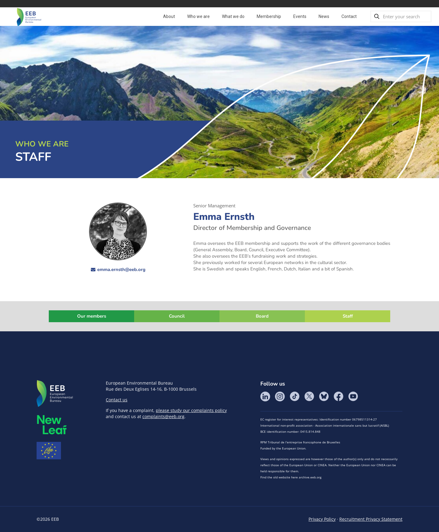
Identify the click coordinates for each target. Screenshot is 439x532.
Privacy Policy (322, 519)
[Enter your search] (400, 16)
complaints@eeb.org (163, 416)
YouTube (353, 396)
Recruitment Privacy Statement (370, 519)
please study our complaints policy (191, 410)
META (52, 425)
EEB (55, 393)
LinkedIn (265, 396)
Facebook (338, 396)
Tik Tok (294, 396)
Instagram (280, 396)
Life (49, 451)
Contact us (116, 400)
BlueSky (324, 396)
